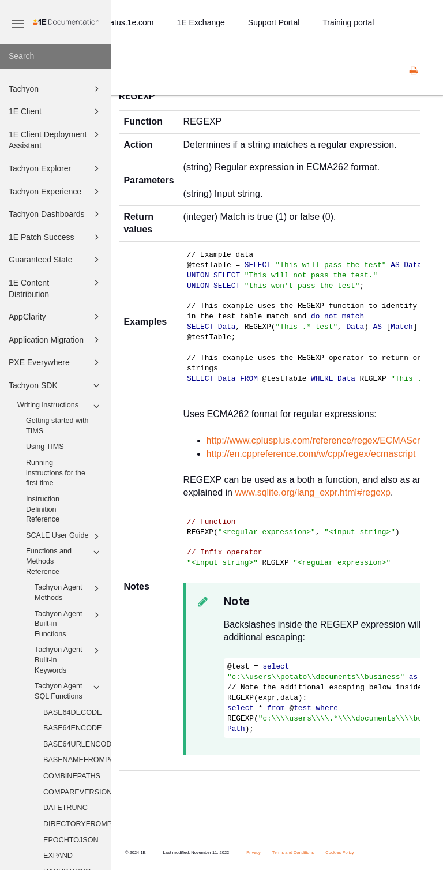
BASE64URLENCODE (77, 744)
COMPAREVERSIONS (77, 792)
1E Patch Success (56, 237)
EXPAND (58, 856)
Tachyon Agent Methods (69, 592)
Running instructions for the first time (55, 473)
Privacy (253, 852)
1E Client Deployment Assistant (56, 139)
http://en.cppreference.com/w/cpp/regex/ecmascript (311, 454)
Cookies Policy (339, 852)
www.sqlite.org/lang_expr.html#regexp (312, 492)
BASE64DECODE (72, 712)
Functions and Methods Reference (64, 560)
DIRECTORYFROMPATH (77, 824)
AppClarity (56, 316)
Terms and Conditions (293, 852)
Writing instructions (60, 406)
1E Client (56, 111)
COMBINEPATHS (71, 776)
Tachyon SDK (56, 385)
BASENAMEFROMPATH (77, 760)
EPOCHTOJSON (71, 840)
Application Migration (56, 339)
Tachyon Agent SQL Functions (69, 690)
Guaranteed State (56, 259)
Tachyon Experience (56, 191)
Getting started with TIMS (57, 426)
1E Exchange (201, 22)
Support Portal (274, 22)
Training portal (348, 22)
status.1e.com (128, 22)
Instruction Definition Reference (42, 509)
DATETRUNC (65, 808)
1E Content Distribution (56, 287)
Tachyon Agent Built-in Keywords (69, 659)
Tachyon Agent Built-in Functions (69, 623)
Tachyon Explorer (56, 168)
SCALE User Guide (64, 536)
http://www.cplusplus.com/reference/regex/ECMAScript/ (320, 440)
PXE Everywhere (56, 362)
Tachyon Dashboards (56, 214)
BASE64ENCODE (72, 728)
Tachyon (56, 88)
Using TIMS (45, 446)
